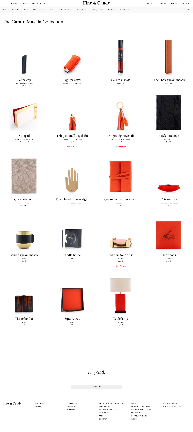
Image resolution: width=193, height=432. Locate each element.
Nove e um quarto (172, 407)
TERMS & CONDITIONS (141, 410)
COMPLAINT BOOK (139, 416)
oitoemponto (170, 404)
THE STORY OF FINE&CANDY (111, 404)
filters (188, 10)
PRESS (102, 416)
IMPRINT (135, 419)
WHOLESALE (104, 413)
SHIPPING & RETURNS (141, 407)
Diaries (5, 10)
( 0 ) (188, 3)
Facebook (71, 407)
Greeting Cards (81, 10)
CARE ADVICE (104, 407)
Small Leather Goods (65, 10)
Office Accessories (39, 10)
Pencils (26, 10)
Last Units (111, 10)
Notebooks (15, 10)
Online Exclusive (125, 10)
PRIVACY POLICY (138, 413)
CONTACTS (104, 419)
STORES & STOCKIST (108, 410)
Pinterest (72, 410)
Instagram (72, 404)
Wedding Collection (97, 10)
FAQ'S (134, 404)
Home (51, 10)
